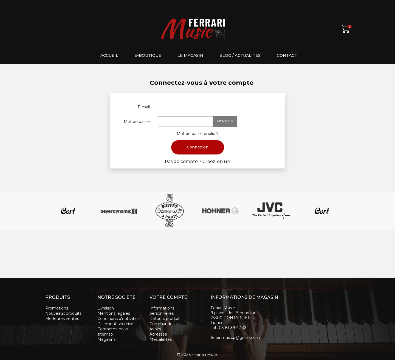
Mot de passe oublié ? (198, 133)
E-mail (144, 107)
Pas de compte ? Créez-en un (197, 161)
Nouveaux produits (63, 313)
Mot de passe (137, 121)
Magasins (106, 339)
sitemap (105, 334)
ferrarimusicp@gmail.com (235, 337)
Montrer (225, 121)
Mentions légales (113, 313)
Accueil (109, 55)
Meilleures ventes (62, 318)
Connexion (197, 147)
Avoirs (155, 329)
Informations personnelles (161, 311)
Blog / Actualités (240, 55)
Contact (287, 55)
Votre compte (168, 297)
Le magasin (190, 55)
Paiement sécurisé (115, 323)
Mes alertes (160, 339)
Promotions (56, 308)
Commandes (161, 323)
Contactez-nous (112, 329)
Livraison (105, 308)
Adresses (158, 334)
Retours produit (164, 318)
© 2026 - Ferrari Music (197, 354)
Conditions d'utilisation (118, 318)
